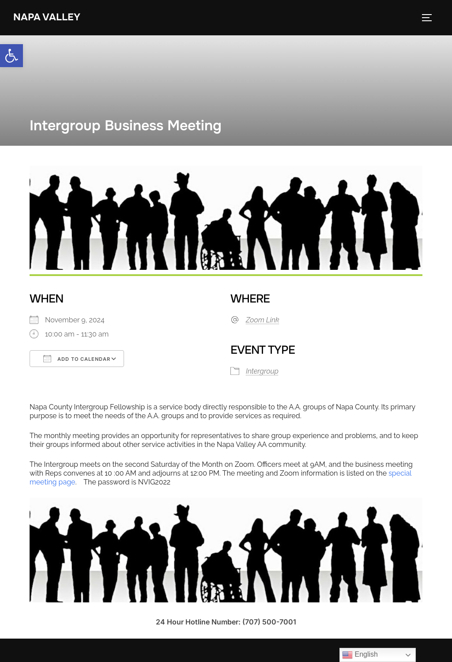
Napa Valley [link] (46, 17)
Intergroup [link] (262, 371)
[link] (11, 55)
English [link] (360, 655)
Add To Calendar (76, 359)
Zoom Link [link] (262, 320)
